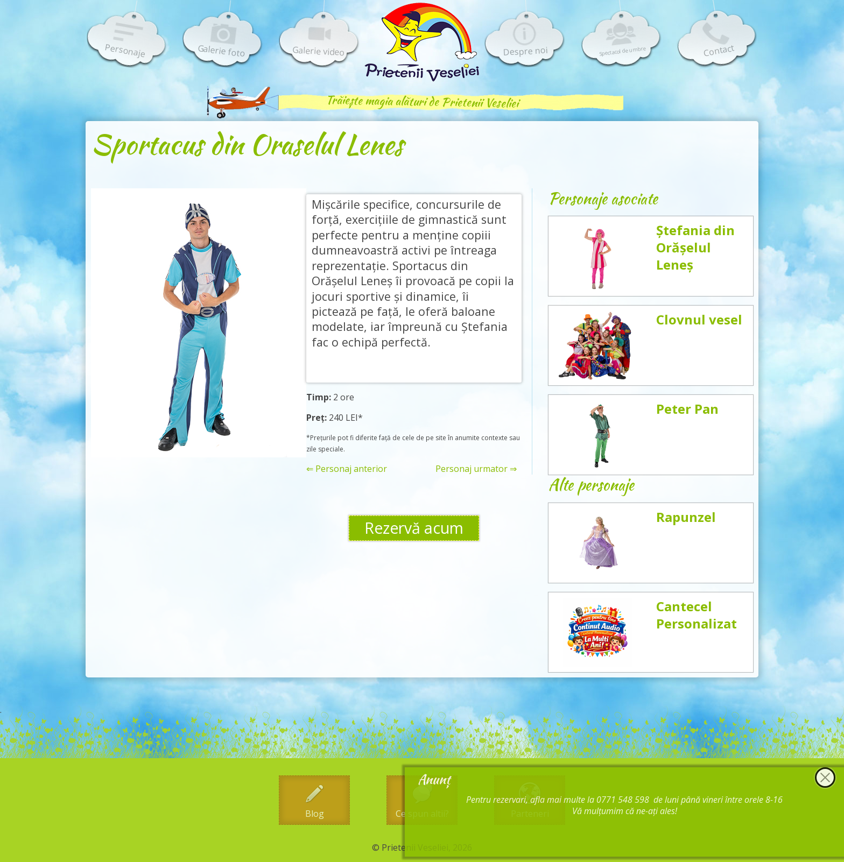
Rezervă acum (413, 528)
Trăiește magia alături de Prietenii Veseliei (422, 101)
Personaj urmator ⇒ (476, 469)
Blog (314, 813)
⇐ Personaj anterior (346, 469)
